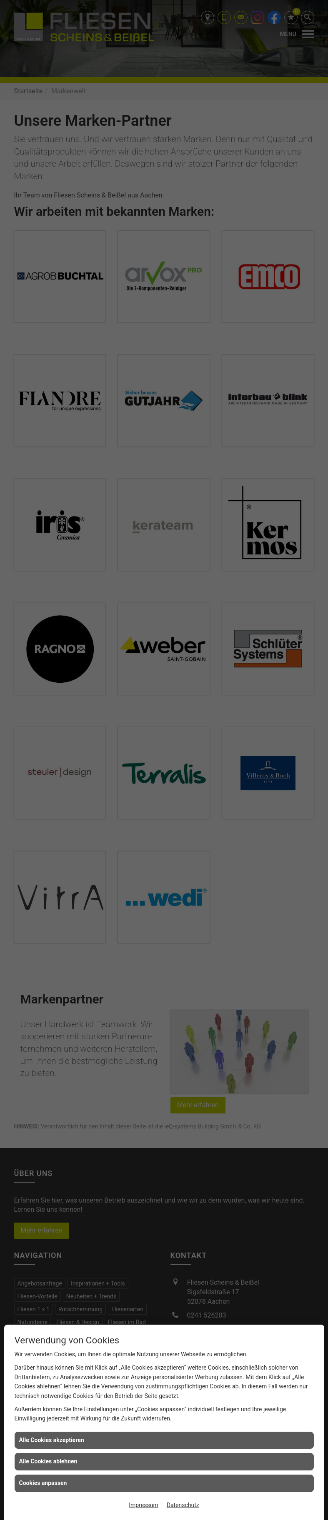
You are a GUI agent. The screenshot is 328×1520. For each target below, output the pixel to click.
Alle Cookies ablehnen (48, 1461)
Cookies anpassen (43, 1483)
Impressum (143, 1505)
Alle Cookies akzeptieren (51, 1440)
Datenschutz (183, 1505)
